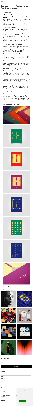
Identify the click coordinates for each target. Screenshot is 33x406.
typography (2, 385)
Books (1, 374)
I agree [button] (20, 401)
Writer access (3, 396)
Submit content (17, 366)
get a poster (11, 101)
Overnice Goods (26, 99)
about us (2, 392)
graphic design (7, 286)
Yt (4, 401)
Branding (2, 376)
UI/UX (1, 387)
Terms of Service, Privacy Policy (5, 395)
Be (1, 401)
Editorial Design (3, 378)
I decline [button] (24, 401)
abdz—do (3, 1)
